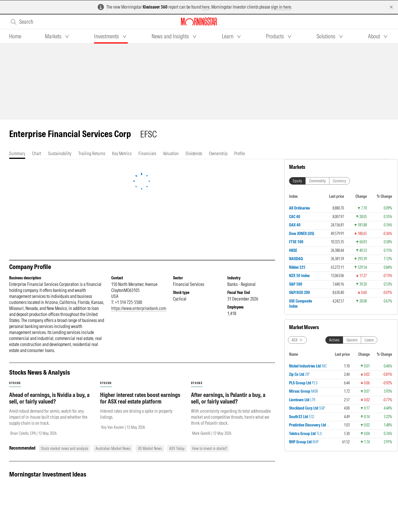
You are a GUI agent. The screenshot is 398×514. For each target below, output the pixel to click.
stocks (15, 383)
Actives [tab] (334, 216)
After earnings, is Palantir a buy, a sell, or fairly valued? (228, 398)
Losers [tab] (369, 216)
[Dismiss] (391, 7)
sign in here (281, 7)
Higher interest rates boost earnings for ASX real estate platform (140, 398)
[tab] (15, 36)
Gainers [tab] (352, 216)
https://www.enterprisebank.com (138, 308)
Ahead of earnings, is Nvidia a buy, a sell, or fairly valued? (49, 398)
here (206, 7)
